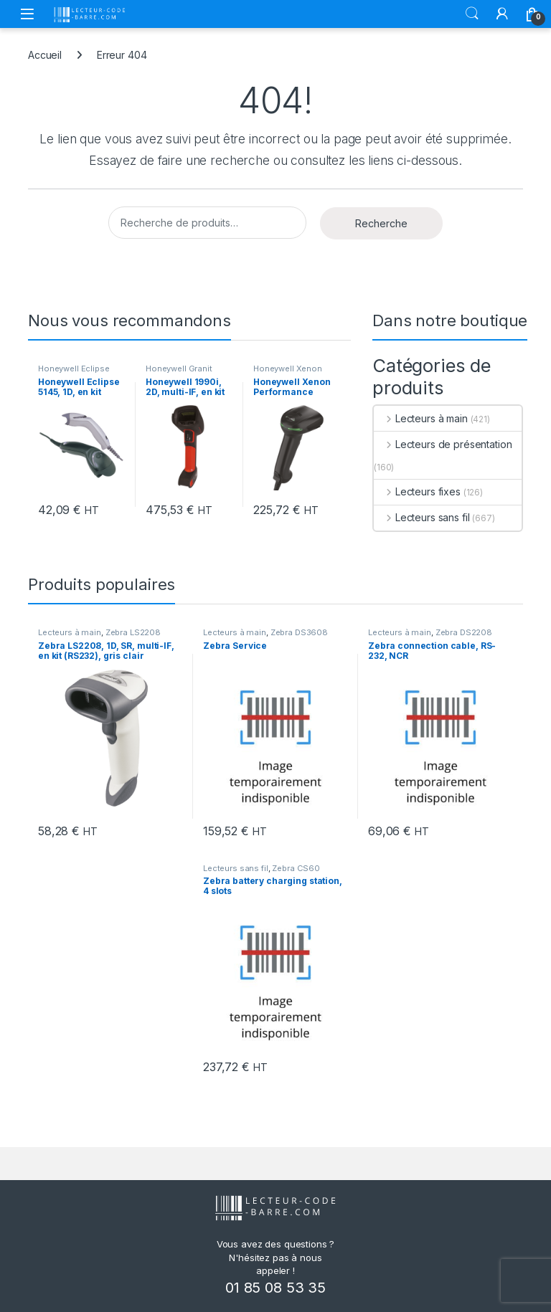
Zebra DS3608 (299, 632)
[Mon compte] (502, 13)
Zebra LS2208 (133, 632)
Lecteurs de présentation (443, 444)
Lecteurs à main (421, 418)
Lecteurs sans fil (421, 517)
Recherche (381, 223)
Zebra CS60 (296, 868)
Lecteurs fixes (417, 491)
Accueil (45, 55)
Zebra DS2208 (463, 632)
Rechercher (472, 14)
